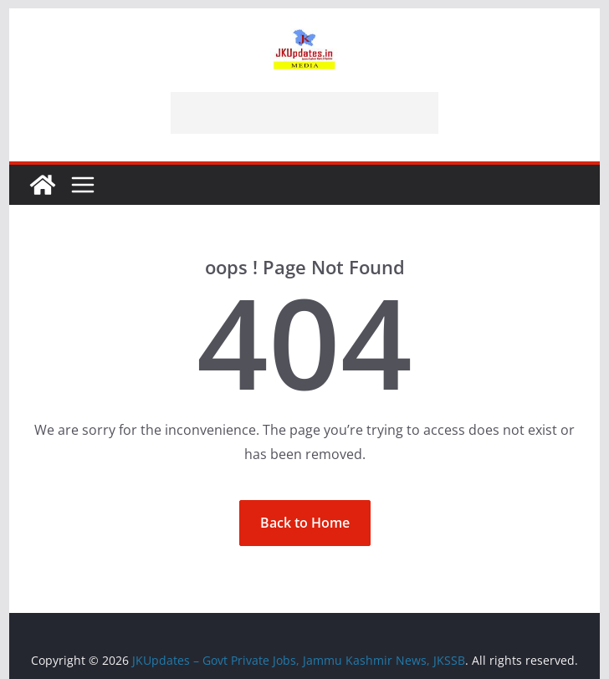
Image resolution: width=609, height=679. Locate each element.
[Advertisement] (304, 113)
